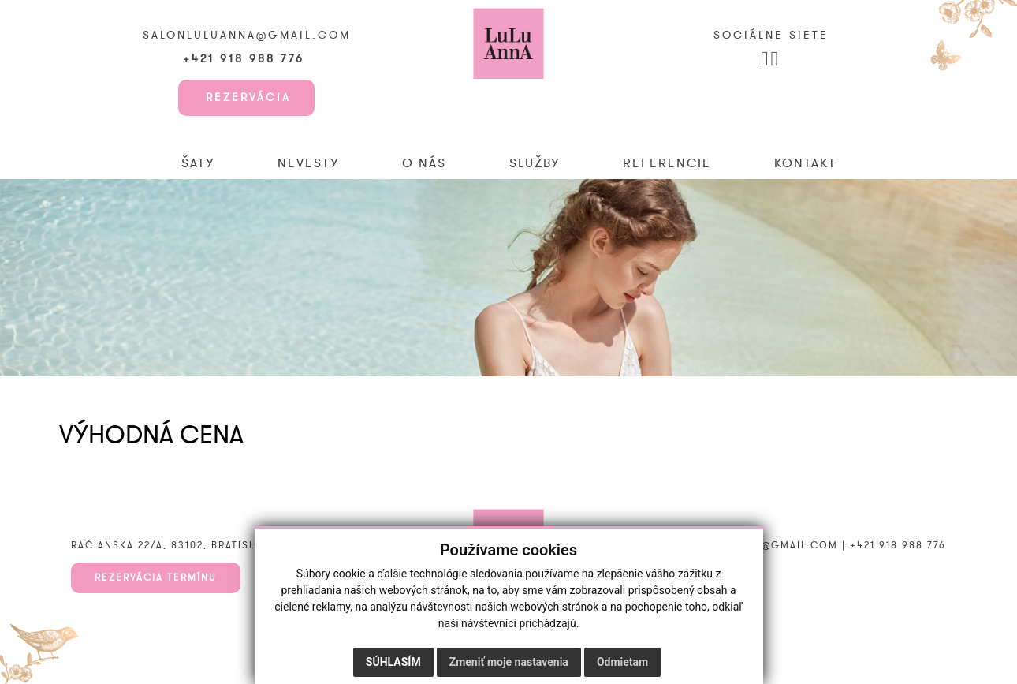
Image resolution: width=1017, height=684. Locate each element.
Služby (534, 163)
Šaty (197, 163)
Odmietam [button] (622, 662)
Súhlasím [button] (393, 662)
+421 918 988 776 (246, 59)
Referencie (667, 163)
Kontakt (805, 163)
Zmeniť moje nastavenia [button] (508, 662)
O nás (424, 163)
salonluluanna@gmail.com (247, 35)
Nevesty (308, 163)
